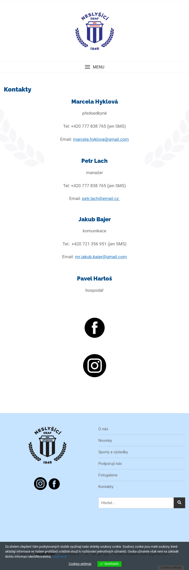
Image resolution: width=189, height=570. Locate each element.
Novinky (105, 440)
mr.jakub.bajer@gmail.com (101, 256)
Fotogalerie (108, 475)
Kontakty (106, 486)
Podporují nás (110, 463)
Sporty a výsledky (113, 452)
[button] (94, 67)
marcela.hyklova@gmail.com (101, 139)
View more (59, 556)
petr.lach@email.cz (101, 198)
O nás (103, 429)
